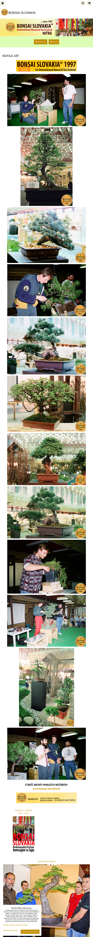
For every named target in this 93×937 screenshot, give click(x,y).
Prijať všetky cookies (30, 932)
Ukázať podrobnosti (10, 930)
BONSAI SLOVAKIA (21, 12)
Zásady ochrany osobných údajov (15, 925)
